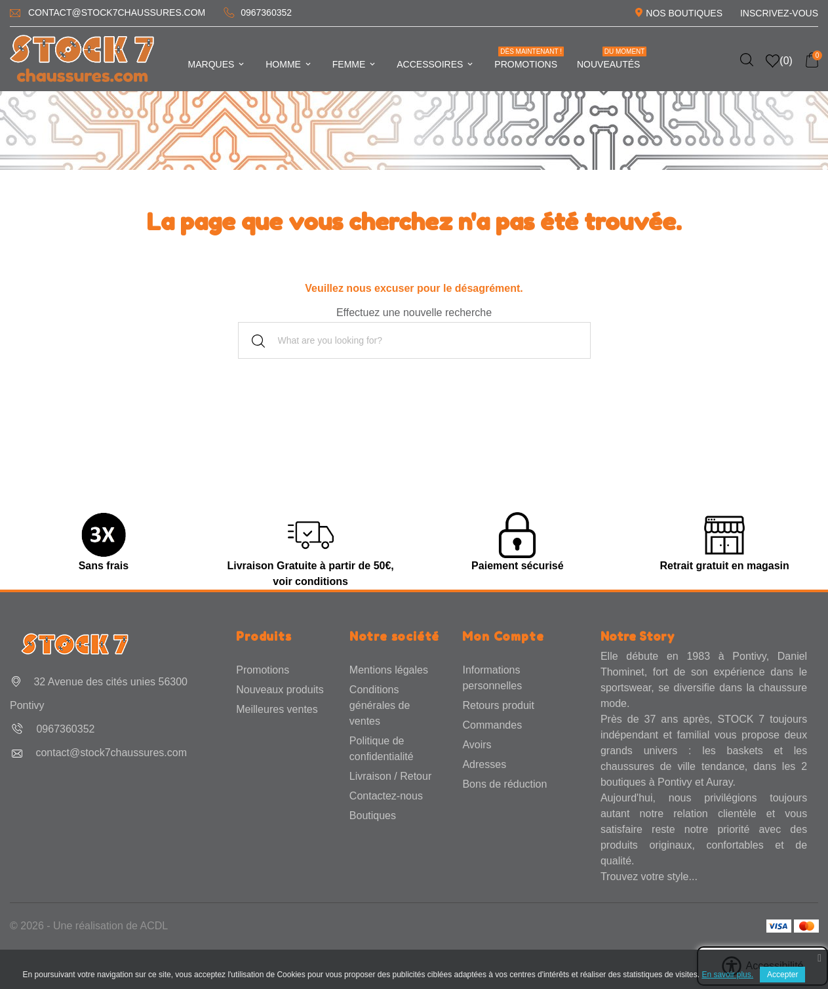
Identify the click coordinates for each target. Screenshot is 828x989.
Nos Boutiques (684, 13)
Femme (354, 64)
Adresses (484, 764)
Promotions (529, 58)
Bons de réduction (504, 784)
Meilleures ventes (277, 709)
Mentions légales (388, 670)
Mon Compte (502, 636)
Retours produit (498, 705)
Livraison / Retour (390, 776)
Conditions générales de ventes (379, 705)
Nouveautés (611, 58)
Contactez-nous (386, 795)
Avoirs (476, 744)
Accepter (782, 974)
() (779, 61)
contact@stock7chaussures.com (116, 12)
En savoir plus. (727, 974)
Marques (217, 64)
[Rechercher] (414, 340)
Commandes (492, 725)
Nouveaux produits (279, 689)
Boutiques (372, 815)
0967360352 (266, 12)
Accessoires (436, 64)
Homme (289, 64)
